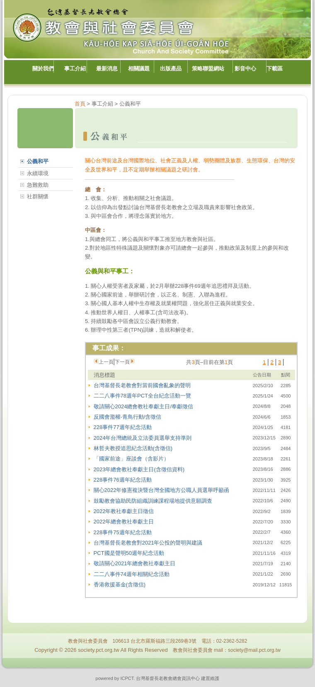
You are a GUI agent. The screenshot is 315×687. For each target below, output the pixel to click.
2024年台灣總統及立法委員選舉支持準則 (143, 438)
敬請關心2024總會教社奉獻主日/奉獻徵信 (144, 406)
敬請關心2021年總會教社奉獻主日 (135, 563)
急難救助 (37, 185)
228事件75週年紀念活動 (123, 532)
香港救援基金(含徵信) (120, 584)
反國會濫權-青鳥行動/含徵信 (128, 417)
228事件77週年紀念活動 (123, 427)
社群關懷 (37, 196)
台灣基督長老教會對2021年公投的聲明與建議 (148, 543)
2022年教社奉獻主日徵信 (124, 511)
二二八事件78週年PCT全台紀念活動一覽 (142, 396)
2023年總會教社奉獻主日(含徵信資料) (139, 469)
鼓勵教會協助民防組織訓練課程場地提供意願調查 (153, 501)
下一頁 (122, 362)
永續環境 (37, 173)
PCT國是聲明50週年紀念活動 (129, 553)
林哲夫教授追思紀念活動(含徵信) (133, 448)
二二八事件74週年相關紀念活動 (132, 574)
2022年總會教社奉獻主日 (124, 521)
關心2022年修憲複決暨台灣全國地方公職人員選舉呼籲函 (162, 490)
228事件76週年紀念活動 (123, 480)
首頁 (80, 104)
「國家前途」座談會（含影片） (131, 459)
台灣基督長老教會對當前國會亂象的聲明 (142, 385)
